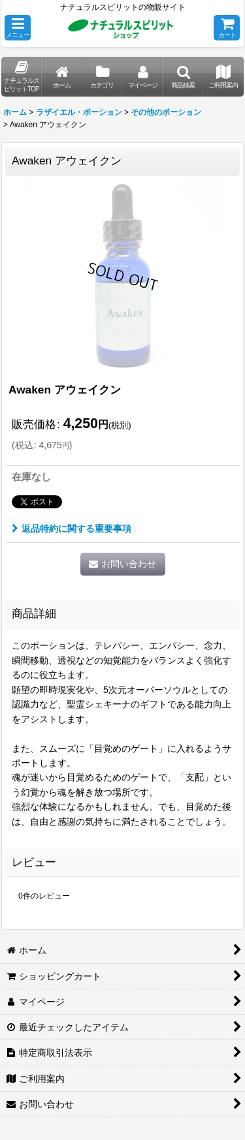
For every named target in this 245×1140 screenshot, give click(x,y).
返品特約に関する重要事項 (71, 528)
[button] (18, 27)
